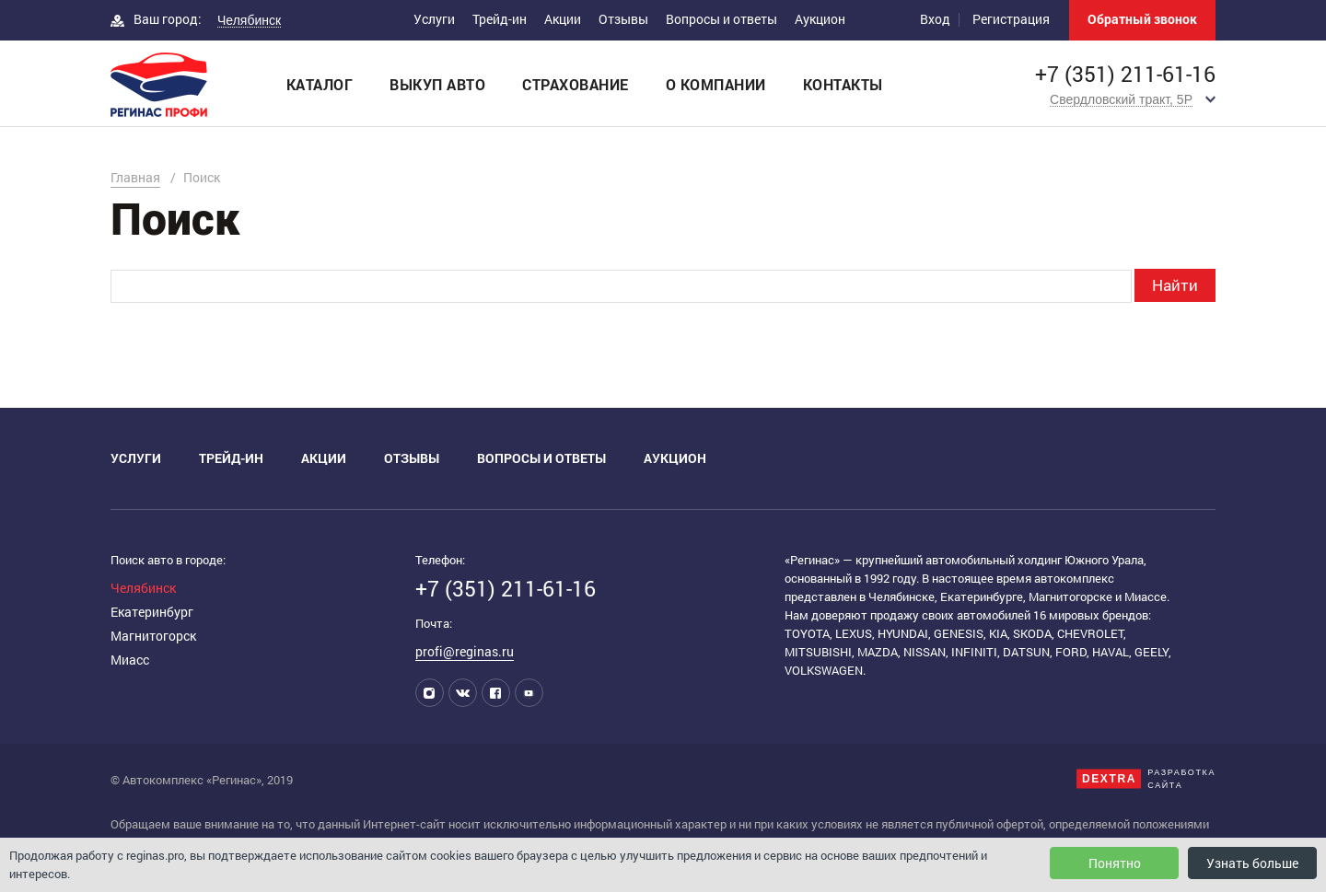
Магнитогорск (153, 635)
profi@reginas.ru (464, 651)
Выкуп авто (437, 84)
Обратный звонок (1142, 19)
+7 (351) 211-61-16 (1125, 74)
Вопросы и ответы (721, 19)
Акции (562, 19)
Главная (135, 177)
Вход (935, 19)
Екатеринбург (151, 611)
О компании (716, 84)
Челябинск (143, 588)
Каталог (320, 84)
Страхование (575, 84)
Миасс (129, 659)
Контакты (843, 84)
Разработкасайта (1181, 779)
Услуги (434, 19)
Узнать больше (1252, 863)
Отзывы (623, 19)
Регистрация (1011, 19)
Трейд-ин (499, 19)
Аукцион (820, 19)
